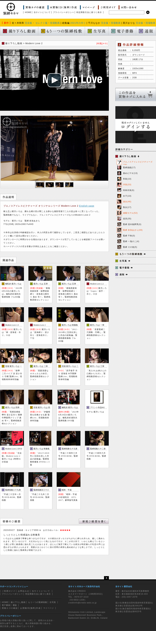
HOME (28, 12)
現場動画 (55, 23)
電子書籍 (6, 605)
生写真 (53, 602)
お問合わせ (23, 591)
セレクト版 (41, 23)
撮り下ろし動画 (18, 602)
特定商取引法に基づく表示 (89, 12)
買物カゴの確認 (10, 608)
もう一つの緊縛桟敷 (37, 602)
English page (86, 206)
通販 (15, 605)
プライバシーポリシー (63, 12)
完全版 (28, 23)
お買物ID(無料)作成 (30, 608)
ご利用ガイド (8, 591)
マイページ (48, 608)
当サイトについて (42, 12)
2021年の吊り (78, 23)
